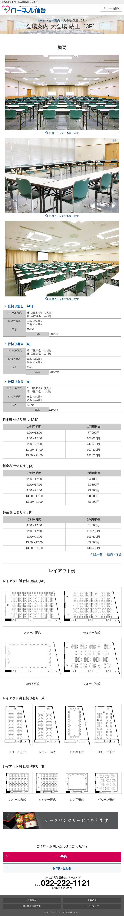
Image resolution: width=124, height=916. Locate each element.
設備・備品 (114, 554)
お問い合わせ (62, 868)
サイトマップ (92, 906)
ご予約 (62, 857)
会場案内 (54, 20)
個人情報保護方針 (32, 906)
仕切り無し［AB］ (21, 306)
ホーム (41, 20)
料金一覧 (97, 554)
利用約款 (92, 900)
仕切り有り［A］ (20, 344)
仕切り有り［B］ (20, 382)
